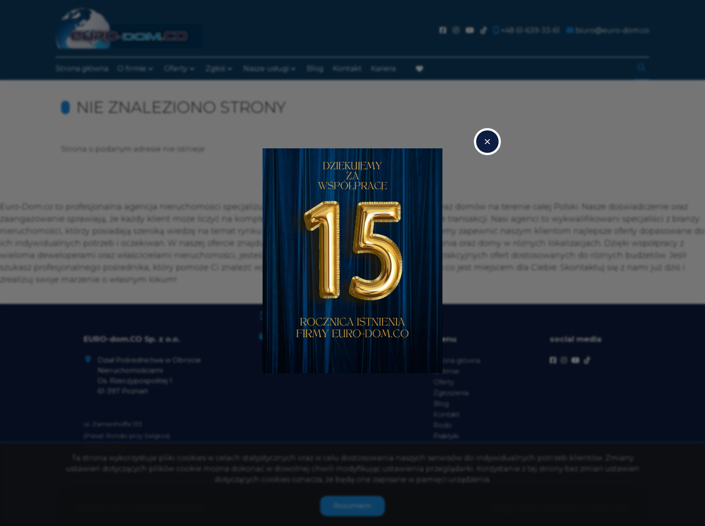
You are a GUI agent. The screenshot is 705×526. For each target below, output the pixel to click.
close (487, 141)
